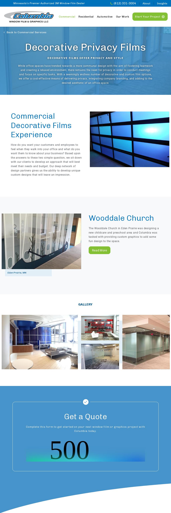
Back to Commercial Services (27, 32)
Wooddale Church (121, 218)
